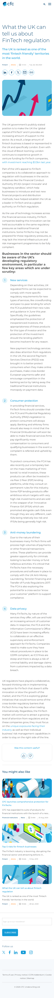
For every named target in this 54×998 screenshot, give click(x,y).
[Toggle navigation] (49, 3)
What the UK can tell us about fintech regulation (21, 890)
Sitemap (30, 978)
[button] (44, 4)
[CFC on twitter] (5, 952)
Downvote (30, 758)
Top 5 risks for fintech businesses (19, 846)
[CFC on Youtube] (25, 952)
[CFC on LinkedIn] (17, 952)
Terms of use (7, 975)
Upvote (23, 758)
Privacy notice (21, 975)
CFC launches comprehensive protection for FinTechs (25, 803)
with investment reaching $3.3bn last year (26, 162)
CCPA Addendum (36, 975)
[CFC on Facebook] (11, 952)
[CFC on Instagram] (32, 952)
